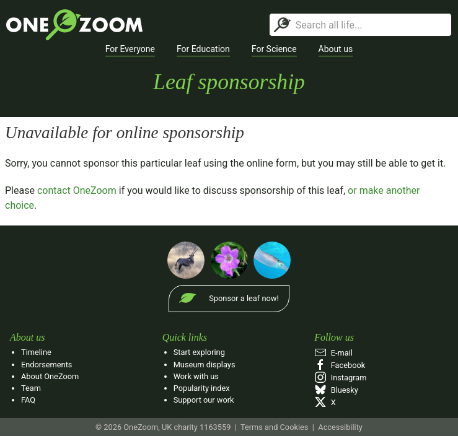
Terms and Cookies (274, 427)
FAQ (28, 399)
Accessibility (340, 427)
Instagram (340, 377)
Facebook (339, 365)
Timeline (36, 352)
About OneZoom (50, 376)
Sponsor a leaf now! (243, 298)
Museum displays (205, 364)
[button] (130, 49)
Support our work (204, 399)
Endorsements (46, 364)
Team (31, 388)
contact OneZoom (77, 190)
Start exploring (199, 352)
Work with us (196, 376)
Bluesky (336, 390)
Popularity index (202, 388)
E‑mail (333, 352)
